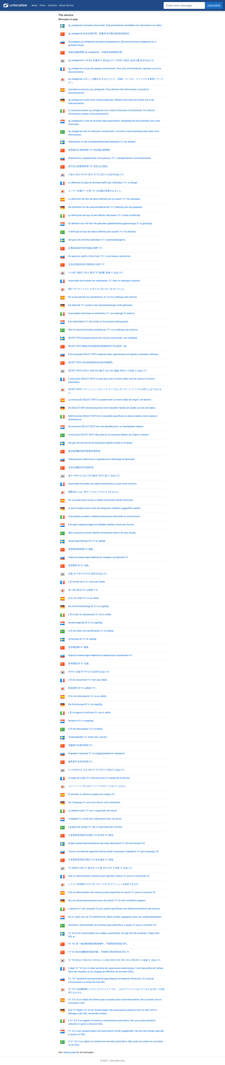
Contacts (52, 5)
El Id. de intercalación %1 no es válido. (87, 696)
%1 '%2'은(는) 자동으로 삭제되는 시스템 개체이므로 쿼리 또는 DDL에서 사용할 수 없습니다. (114, 960)
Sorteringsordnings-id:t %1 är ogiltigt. (87, 541)
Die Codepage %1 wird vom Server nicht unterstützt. (94, 802)
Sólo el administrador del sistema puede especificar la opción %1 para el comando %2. (112, 892)
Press (42, 5)
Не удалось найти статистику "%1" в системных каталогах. (99, 256)
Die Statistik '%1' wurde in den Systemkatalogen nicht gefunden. (100, 305)
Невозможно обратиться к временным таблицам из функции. (101, 459)
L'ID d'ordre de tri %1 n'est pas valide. (86, 581)
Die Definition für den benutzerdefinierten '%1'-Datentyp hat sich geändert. (105, 207)
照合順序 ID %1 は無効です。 (83, 688)
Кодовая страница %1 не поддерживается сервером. (96, 753)
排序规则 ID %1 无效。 (79, 663)
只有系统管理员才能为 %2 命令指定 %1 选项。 (91, 859)
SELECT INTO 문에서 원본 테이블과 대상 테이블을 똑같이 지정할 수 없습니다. (107, 370)
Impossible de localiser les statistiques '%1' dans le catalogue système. (104, 280)
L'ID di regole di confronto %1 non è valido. (89, 712)
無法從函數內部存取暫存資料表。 (85, 451)
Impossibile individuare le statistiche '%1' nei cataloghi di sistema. (101, 313)
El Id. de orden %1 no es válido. (84, 598)
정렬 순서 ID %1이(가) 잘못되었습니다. (88, 573)
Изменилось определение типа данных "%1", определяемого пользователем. (109, 158)
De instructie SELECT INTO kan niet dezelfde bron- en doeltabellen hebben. (106, 426)
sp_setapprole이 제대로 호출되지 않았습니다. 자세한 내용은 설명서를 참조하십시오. (111, 60)
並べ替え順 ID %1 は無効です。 (84, 590)
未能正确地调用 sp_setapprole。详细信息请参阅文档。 (96, 52)
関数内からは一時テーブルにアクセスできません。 (94, 491)
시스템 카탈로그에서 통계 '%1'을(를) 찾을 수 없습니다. (95, 272)
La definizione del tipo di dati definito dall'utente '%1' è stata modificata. (104, 215)
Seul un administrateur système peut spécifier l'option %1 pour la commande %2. (109, 876)
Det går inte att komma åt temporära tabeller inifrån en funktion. (100, 442)
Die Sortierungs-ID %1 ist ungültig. (85, 704)
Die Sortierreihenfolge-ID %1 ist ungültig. (88, 606)
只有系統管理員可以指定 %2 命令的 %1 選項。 (91, 835)
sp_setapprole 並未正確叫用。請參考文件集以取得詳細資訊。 (99, 33)
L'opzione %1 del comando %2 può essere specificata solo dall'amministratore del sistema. (114, 908)
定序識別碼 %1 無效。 (79, 647)
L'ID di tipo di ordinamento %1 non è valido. (90, 614)
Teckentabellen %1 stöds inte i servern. (88, 737)
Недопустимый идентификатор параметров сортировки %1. (100, 655)
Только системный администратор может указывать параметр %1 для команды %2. (113, 851)
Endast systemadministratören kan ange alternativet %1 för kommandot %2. (106, 843)
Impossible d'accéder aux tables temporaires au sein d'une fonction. (102, 483)
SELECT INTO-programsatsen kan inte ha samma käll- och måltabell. (103, 338)
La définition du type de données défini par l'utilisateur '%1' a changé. (103, 182)
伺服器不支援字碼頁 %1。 (81, 745)
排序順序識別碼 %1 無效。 (81, 549)
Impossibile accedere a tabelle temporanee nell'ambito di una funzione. (104, 516)
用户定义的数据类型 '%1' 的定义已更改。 (89, 166)
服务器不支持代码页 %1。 (81, 761)
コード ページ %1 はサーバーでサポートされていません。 (98, 786)
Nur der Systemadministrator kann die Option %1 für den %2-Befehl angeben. (107, 900)
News (34, 5)
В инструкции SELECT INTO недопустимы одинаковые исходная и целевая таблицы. (113, 354)
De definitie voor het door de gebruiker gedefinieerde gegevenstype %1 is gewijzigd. (110, 223)
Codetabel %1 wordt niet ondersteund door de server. (95, 818)
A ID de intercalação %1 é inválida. (85, 728)
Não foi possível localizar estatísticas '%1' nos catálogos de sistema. (103, 329)
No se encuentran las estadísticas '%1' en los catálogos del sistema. (102, 297)
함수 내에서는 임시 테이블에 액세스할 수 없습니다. (94, 475)
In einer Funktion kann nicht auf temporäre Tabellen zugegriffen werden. (104, 508)
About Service (66, 5)
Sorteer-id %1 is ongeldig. (81, 720)
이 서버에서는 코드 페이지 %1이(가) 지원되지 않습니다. (96, 769)
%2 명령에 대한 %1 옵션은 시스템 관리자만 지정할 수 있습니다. (100, 867)
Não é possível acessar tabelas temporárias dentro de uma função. (102, 532)
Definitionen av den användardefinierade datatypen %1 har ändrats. (102, 141)
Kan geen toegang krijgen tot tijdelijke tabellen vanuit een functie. (101, 524)
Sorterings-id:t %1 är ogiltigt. (82, 639)
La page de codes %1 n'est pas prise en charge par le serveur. (99, 778)
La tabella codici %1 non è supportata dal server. (92, 810)
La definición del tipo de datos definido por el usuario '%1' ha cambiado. (104, 199)
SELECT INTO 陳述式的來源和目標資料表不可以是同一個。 (98, 346)
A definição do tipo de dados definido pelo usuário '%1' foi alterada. (102, 231)
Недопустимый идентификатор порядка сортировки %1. (98, 557)
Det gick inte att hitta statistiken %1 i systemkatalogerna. (97, 239)
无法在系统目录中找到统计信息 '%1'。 (87, 264)
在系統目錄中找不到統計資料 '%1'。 (86, 248)
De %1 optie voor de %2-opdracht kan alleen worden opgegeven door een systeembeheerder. (115, 916)
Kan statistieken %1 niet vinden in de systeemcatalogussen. (98, 321)
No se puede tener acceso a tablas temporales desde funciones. (100, 500)
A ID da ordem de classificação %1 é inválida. (91, 630)
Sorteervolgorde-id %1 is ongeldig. (85, 622)
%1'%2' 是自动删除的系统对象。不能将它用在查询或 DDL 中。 (99, 951)
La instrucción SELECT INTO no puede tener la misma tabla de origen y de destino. (110, 399)
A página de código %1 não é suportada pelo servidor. (95, 827)
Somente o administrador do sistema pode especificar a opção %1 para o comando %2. (112, 925)
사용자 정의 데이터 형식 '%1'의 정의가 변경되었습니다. (96, 174)
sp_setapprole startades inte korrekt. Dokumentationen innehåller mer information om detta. (115, 25)
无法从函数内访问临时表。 (82, 467)
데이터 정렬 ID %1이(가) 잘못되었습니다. (89, 671)
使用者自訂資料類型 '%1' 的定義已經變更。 (90, 150)
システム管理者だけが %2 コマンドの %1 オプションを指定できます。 (104, 884)
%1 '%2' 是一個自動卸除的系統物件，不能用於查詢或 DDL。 (98, 943)
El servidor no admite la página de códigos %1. (92, 794)
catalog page (69, 1052)
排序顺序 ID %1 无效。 (79, 565)
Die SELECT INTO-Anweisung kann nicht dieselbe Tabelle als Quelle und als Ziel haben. (112, 407)
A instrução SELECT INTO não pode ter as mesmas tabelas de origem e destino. (108, 434)
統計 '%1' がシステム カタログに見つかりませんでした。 (97, 288)
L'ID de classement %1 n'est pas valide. (88, 679)
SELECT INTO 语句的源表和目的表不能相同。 (91, 362)
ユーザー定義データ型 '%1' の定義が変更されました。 (96, 190)
